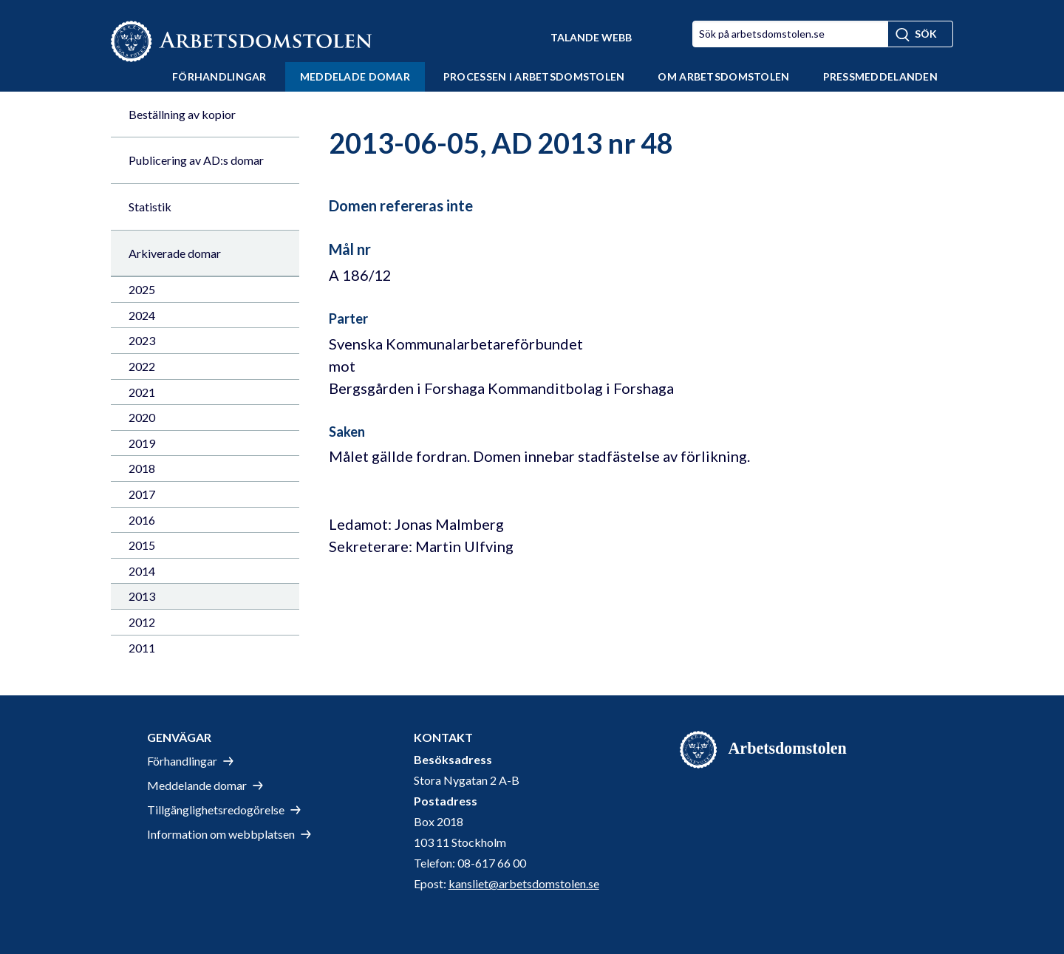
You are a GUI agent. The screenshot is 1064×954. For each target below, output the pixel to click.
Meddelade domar (355, 76)
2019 (142, 443)
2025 (142, 289)
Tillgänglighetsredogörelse (215, 810)
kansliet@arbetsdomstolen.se (524, 883)
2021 (142, 392)
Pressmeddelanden (880, 76)
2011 (142, 648)
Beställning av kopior (182, 114)
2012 (142, 622)
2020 (142, 417)
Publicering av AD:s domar (196, 160)
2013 (142, 596)
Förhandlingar (219, 76)
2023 (142, 340)
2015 (142, 545)
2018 (142, 468)
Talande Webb (591, 37)
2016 (142, 520)
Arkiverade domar (175, 253)
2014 (142, 571)
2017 (142, 494)
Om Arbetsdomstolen (723, 76)
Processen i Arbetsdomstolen (534, 76)
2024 (142, 315)
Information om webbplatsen (221, 834)
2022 (142, 366)
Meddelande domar (197, 785)
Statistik (150, 207)
